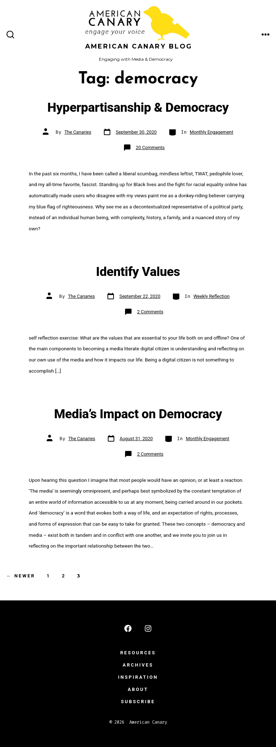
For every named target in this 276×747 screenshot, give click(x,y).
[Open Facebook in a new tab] (128, 628)
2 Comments (150, 311)
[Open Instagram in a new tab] (148, 628)
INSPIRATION (138, 677)
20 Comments (150, 147)
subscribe (138, 701)
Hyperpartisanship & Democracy (138, 107)
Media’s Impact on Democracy (138, 413)
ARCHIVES (138, 665)
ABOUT (138, 689)
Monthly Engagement (211, 132)
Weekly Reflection (211, 296)
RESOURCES (138, 652)
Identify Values (138, 271)
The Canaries (77, 132)
